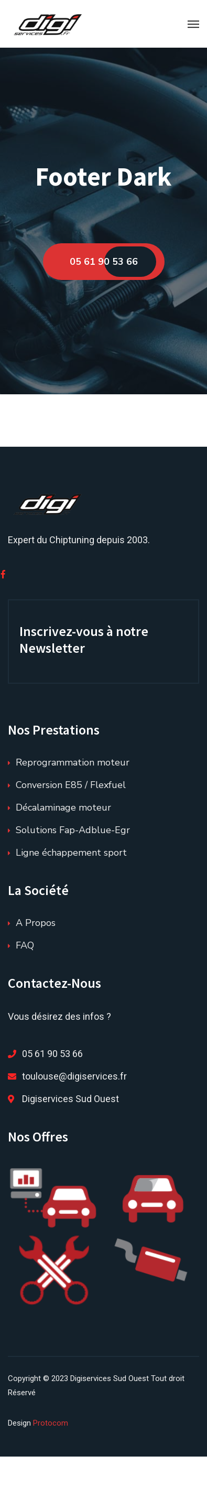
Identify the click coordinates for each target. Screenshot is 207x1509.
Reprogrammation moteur (72, 762)
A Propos (36, 923)
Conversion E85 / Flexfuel (71, 785)
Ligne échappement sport (71, 852)
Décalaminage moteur (63, 807)
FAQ (25, 945)
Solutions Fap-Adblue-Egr (73, 830)
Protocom (50, 1423)
